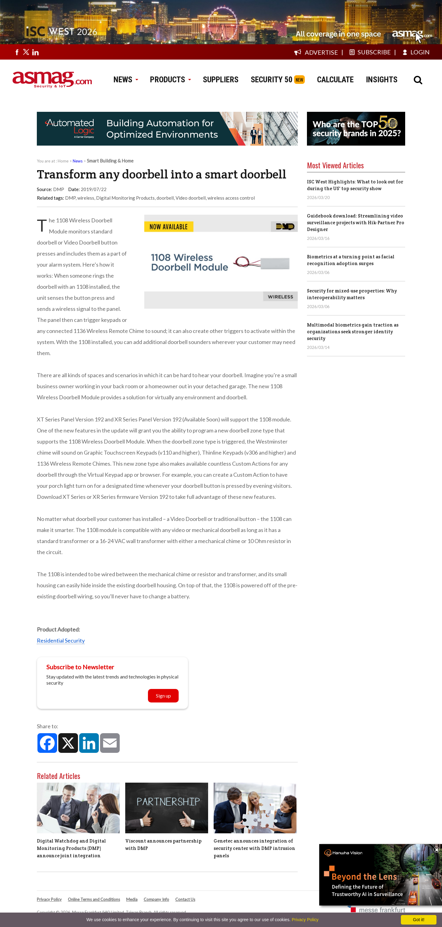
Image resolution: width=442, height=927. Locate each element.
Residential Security (61, 640)
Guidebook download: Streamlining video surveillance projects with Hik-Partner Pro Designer (355, 222)
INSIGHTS (381, 79)
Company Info (156, 899)
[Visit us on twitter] (26, 52)
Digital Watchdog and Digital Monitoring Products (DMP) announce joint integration (71, 848)
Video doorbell (191, 198)
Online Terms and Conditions (94, 899)
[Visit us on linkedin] (35, 52)
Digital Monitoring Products (125, 198)
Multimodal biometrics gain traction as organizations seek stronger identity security (352, 331)
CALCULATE (335, 79)
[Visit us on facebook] (17, 52)
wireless (85, 198)
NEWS (126, 79)
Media (132, 899)
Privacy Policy (49, 899)
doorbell (165, 198)
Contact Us (185, 899)
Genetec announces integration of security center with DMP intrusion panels (254, 848)
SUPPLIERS (220, 79)
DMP (70, 198)
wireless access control (231, 198)
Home (63, 160)
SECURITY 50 (272, 79)
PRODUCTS (170, 79)
